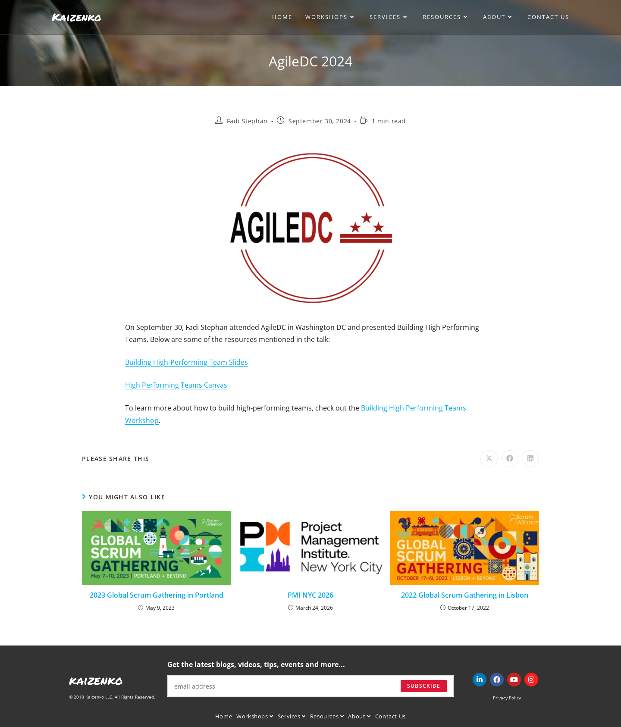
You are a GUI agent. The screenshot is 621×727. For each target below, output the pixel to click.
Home (223, 716)
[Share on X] (489, 458)
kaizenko (96, 680)
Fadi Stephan (247, 121)
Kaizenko (76, 17)
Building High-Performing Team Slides (186, 362)
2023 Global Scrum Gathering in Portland (156, 595)
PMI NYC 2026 (310, 595)
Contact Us (390, 716)
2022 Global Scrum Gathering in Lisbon (464, 595)
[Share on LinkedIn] (530, 458)
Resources (327, 716)
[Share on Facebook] (509, 458)
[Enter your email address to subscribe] (310, 686)
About (359, 716)
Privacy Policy (507, 698)
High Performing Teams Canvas (176, 385)
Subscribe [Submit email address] (423, 685)
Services (292, 716)
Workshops (254, 716)
